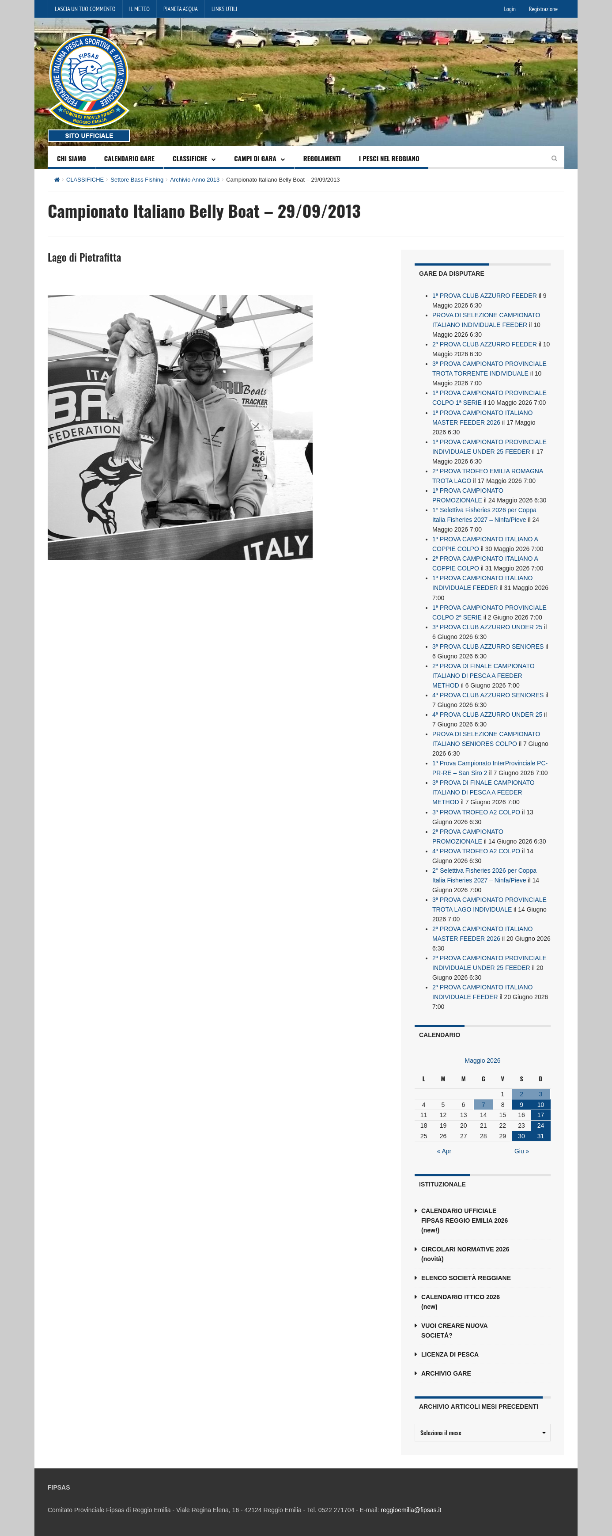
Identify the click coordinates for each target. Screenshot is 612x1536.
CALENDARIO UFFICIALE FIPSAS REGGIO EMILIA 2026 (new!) (464, 1219)
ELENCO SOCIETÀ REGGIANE (466, 1276)
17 (540, 1113)
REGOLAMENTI (322, 158)
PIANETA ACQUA (180, 9)
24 (540, 1124)
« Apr (444, 1149)
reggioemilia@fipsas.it (411, 1508)
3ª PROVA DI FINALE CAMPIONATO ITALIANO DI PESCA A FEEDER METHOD (483, 791)
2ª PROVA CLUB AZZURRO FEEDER (484, 344)
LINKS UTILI (224, 9)
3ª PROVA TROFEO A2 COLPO (476, 810)
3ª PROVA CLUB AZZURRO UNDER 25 (487, 626)
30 (521, 1134)
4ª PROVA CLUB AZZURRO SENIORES (488, 694)
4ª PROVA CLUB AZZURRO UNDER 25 (487, 713)
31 (540, 1134)
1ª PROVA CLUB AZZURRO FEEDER (484, 295)
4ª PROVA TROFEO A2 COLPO (476, 849)
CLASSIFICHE (190, 158)
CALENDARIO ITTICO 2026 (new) (460, 1300)
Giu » (521, 1149)
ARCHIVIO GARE (446, 1372)
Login (510, 9)
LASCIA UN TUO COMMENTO (85, 9)
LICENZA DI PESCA (450, 1353)
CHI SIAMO (71, 158)
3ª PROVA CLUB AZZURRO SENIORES (488, 645)
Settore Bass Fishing (136, 179)
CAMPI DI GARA (255, 158)
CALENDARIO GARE (129, 158)
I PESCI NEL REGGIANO (389, 158)
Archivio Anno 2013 (194, 179)
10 (540, 1102)
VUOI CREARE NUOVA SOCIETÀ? (454, 1329)
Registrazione (543, 9)
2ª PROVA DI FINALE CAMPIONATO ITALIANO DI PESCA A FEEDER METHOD (483, 675)
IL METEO (139, 9)
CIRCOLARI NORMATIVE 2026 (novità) (465, 1252)
